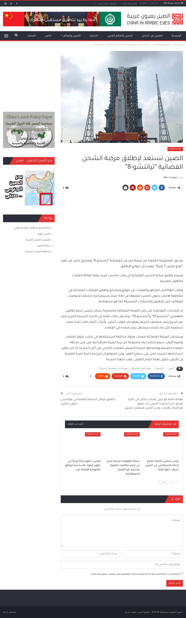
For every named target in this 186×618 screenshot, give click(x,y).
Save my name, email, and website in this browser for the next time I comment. (134, 574)
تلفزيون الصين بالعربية (38, 240)
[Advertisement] (122, 222)
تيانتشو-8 (160, 369)
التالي (162, 481)
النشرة (94, 35)
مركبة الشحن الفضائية (141, 369)
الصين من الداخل (152, 35)
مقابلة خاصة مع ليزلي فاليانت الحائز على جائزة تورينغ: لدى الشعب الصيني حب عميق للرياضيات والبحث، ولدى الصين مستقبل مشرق (154, 403)
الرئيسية (176, 35)
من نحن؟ (154, 3)
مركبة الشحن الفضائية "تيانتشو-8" (113, 369)
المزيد (32, 35)
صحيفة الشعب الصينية (38, 252)
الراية (5, 612)
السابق (173, 481)
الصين (171, 369)
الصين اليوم (44, 234)
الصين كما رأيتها (130, 4)
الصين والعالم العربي (120, 35)
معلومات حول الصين (107, 4)
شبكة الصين (44, 246)
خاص (48, 35)
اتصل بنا (143, 3)
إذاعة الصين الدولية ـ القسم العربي (32, 228)
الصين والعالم (72, 35)
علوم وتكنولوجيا (175, 149)
